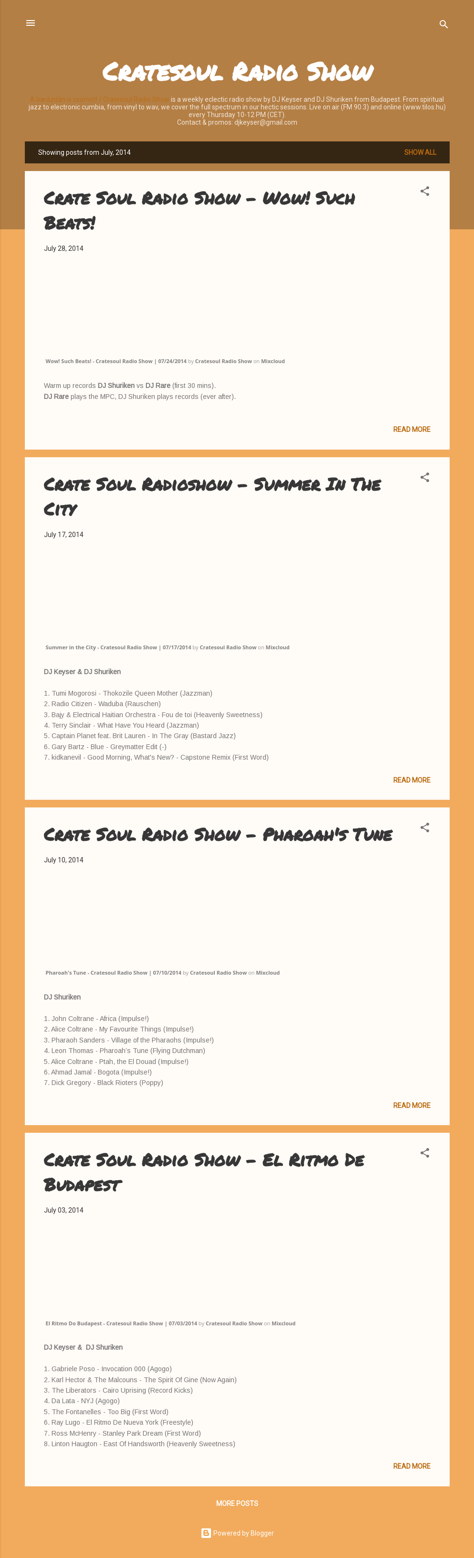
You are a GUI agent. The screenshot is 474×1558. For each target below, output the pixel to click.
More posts (237, 1503)
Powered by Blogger (237, 1533)
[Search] (444, 26)
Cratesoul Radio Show (237, 71)
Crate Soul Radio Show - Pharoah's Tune (218, 834)
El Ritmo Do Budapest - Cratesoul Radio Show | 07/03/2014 (121, 1323)
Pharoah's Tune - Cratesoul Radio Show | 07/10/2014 (114, 972)
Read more (412, 429)
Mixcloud (273, 361)
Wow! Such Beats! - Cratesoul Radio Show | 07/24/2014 (116, 361)
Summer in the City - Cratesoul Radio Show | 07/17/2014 (118, 647)
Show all (420, 152)
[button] (425, 192)
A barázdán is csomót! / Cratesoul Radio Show (99, 99)
